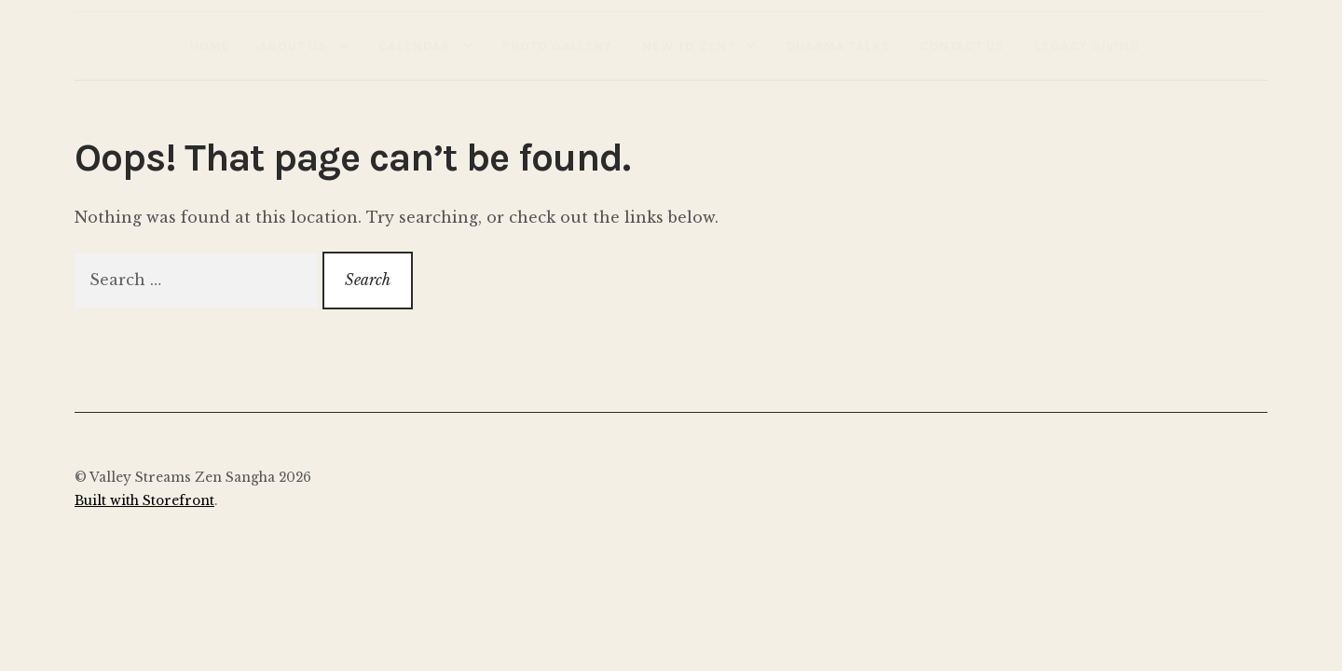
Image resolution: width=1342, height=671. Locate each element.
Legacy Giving (1087, 45)
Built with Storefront (144, 501)
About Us (293, 45)
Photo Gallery (557, 45)
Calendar (414, 45)
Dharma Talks (839, 45)
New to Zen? (688, 45)
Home (210, 45)
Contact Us (962, 45)
